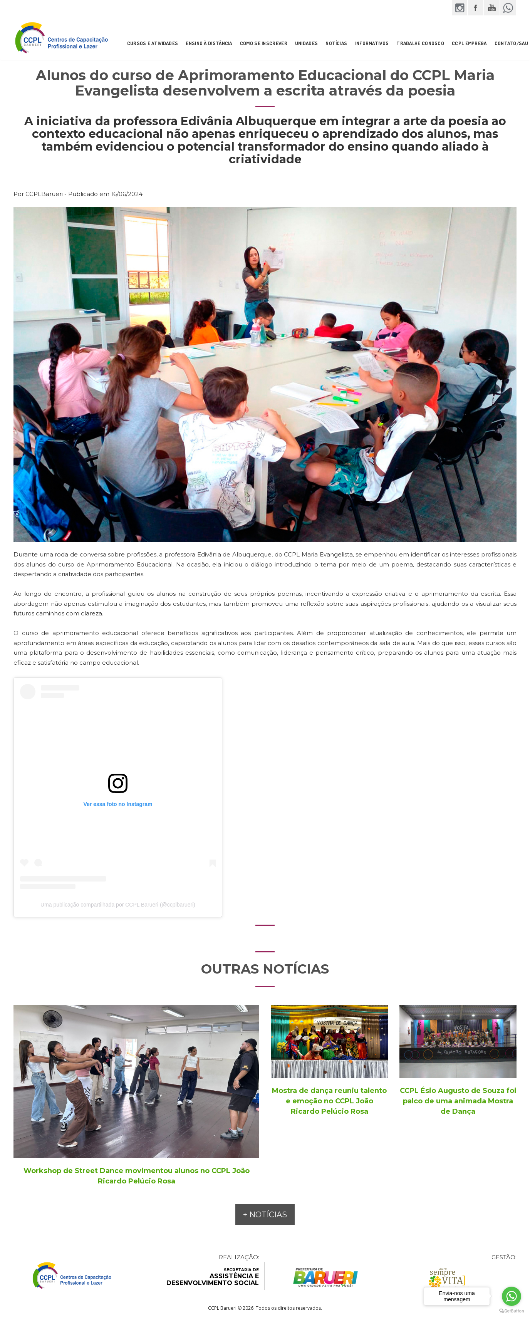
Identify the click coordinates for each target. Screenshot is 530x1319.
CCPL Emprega (469, 43)
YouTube (492, 7)
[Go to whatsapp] (511, 1296)
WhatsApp (508, 7)
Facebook (475, 7)
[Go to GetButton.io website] (511, 1311)
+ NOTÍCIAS (265, 1214)
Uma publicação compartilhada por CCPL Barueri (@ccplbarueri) (117, 905)
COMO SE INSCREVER (263, 43)
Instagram (459, 7)
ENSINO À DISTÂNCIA (209, 43)
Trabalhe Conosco (420, 43)
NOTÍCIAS (336, 43)
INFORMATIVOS (372, 43)
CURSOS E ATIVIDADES (152, 43)
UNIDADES (306, 43)
